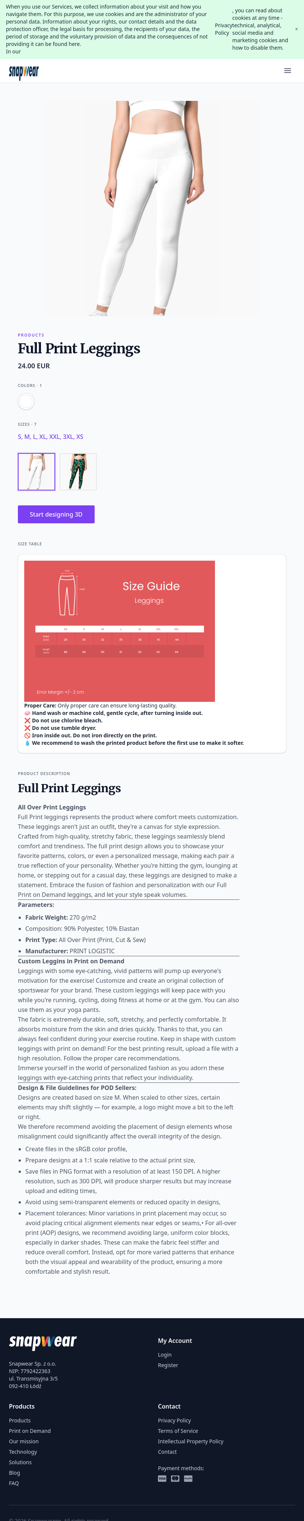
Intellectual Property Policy (191, 1441)
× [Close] (296, 28)
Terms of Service (178, 1430)
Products (20, 1420)
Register (168, 1365)
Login (165, 1354)
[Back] (78, 471)
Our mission (24, 1441)
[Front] (36, 471)
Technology (23, 1451)
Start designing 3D (56, 514)
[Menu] (287, 70)
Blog (14, 1472)
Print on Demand (30, 1430)
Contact (167, 1451)
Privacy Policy (223, 29)
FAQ (14, 1483)
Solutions (20, 1462)
